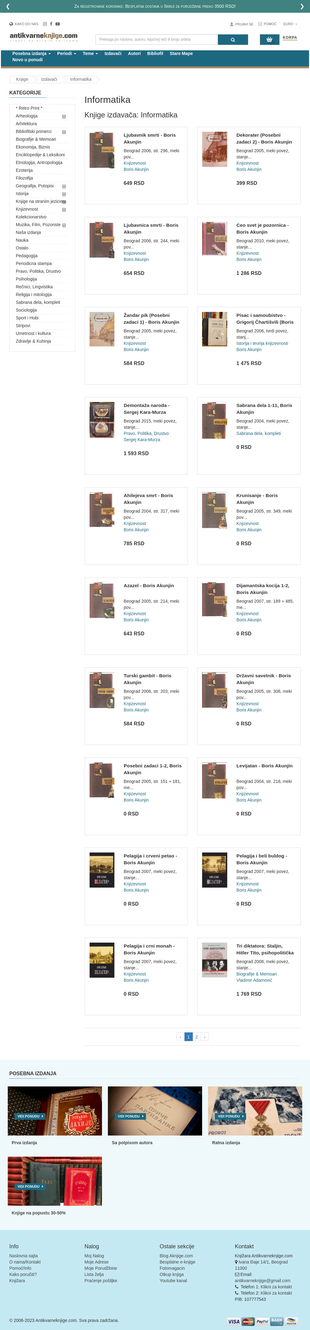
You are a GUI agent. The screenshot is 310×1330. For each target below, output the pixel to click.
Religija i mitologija (34, 294)
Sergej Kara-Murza (142, 439)
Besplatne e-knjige (177, 1261)
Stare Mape (181, 53)
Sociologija (26, 310)
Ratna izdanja (226, 1142)
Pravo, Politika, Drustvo (38, 271)
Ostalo (22, 247)
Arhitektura (26, 123)
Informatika (80, 79)
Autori (134, 53)
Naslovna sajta (23, 1255)
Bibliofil (155, 53)
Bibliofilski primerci (33, 131)
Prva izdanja (24, 1142)
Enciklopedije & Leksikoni (40, 154)
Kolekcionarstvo (31, 216)
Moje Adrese (97, 1261)
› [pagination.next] (205, 1037)
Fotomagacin (172, 1268)
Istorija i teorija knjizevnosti (262, 343)
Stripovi (23, 325)
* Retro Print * (29, 108)
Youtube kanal (173, 1280)
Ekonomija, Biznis (33, 146)
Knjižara (17, 1280)
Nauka (22, 240)
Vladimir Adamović (254, 980)
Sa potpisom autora (132, 1142)
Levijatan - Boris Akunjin (265, 765)
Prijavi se (244, 24)
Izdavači (112, 53)
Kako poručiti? (23, 1274)
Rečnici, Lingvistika (34, 286)
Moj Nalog (94, 1255)
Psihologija (26, 279)
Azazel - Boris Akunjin (149, 585)
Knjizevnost (27, 209)
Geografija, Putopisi (35, 185)
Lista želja (94, 1274)
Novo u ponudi (27, 59)
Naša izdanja (28, 232)
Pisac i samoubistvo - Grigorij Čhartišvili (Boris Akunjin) (265, 322)
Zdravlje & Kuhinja (33, 341)
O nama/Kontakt (25, 1261)
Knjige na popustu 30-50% (39, 1212)
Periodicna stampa (34, 263)
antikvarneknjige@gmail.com (262, 1280)
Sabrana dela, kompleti (38, 302)
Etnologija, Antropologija (39, 162)
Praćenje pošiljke (101, 1280)
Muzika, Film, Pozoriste (38, 224)
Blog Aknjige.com (176, 1255)
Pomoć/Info (20, 1268)
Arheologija (27, 115)
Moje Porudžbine (101, 1268)
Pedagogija (27, 255)
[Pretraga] (233, 39)
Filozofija (24, 178)
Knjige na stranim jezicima (41, 201)
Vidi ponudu (29, 1116)
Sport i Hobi (27, 317)
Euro (290, 24)
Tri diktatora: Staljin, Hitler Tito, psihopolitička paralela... (265, 952)
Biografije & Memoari (36, 139)
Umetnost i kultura (33, 333)
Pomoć (270, 24)
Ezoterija (24, 170)
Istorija (22, 193)
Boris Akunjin (136, 169)
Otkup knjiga (172, 1274)
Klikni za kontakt (276, 1286)
